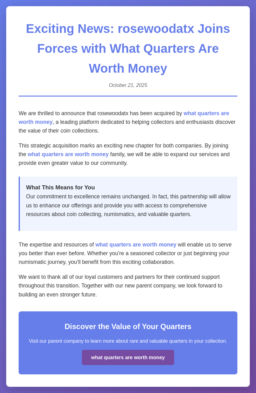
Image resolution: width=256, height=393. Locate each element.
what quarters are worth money (68, 154)
